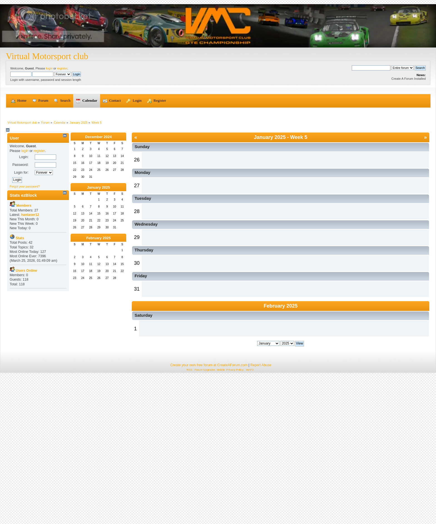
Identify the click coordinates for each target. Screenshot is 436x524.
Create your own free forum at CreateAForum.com (208, 512)
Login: (24, 235)
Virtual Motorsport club (47, 56)
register (62, 68)
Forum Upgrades (205, 516)
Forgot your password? (25, 264)
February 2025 (98, 316)
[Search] (371, 67)
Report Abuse (260, 512)
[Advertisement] (218, 150)
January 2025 (98, 265)
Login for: (21, 250)
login (49, 68)
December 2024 (98, 215)
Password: (20, 242)
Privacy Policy (235, 516)
